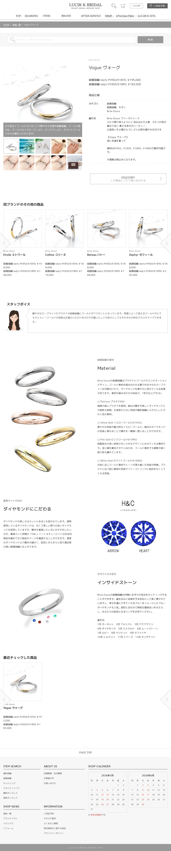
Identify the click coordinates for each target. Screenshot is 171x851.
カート (123, 5)
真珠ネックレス (10, 797)
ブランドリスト (10, 818)
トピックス (8, 823)
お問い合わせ (50, 783)
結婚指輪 (7, 778)
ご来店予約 (159, 5)
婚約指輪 (7, 773)
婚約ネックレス (10, 793)
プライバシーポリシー (54, 833)
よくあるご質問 (51, 823)
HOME (6, 24)
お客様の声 (49, 778)
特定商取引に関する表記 (55, 828)
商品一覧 (17, 24)
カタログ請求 (50, 818)
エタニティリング (11, 788)
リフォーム (8, 828)
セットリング (9, 783)
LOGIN (136, 6)
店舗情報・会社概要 (53, 773)
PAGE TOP (85, 752)
